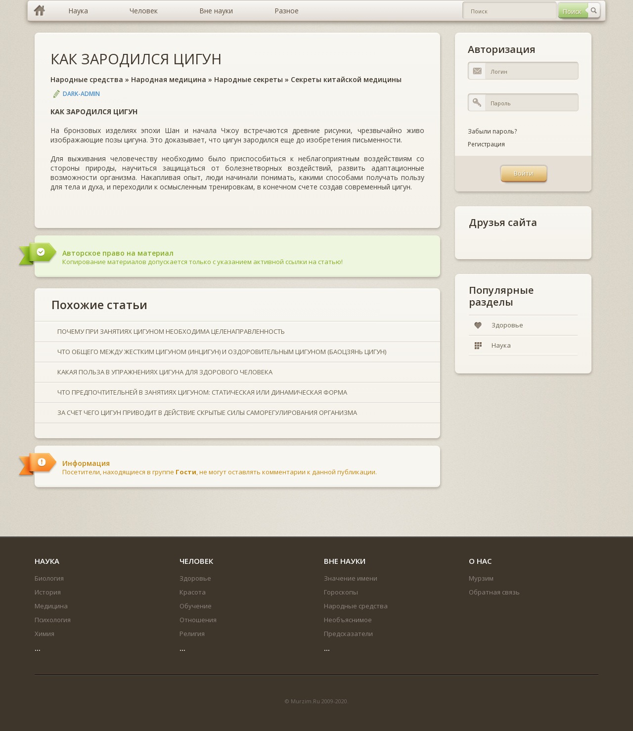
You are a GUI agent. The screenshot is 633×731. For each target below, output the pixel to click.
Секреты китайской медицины (346, 79)
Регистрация (486, 144)
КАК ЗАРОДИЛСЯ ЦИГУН (136, 58)
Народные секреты (248, 79)
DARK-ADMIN (81, 94)
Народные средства (86, 79)
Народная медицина (168, 79)
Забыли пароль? (492, 131)
